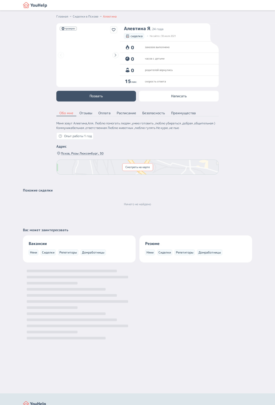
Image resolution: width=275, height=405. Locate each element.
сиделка (134, 36)
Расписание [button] (126, 113)
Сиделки (48, 252)
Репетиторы (68, 252)
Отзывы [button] (85, 113)
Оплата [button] (104, 113)
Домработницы (93, 252)
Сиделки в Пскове (87, 16)
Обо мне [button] (66, 113)
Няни (33, 252)
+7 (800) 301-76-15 (153, 370)
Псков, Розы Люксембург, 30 (80, 153)
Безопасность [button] (153, 113)
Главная (64, 16)
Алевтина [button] (110, 16)
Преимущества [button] (183, 113)
